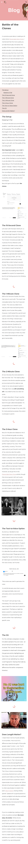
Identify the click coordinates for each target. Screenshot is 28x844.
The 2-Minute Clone (8, 100)
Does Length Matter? (8, 111)
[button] (2, 2)
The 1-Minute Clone (8, 98)
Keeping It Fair (8, 92)
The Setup (5, 90)
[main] (14, 10)
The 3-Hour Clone (7, 103)
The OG (4, 108)
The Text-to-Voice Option (9, 105)
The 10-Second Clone (8, 95)
